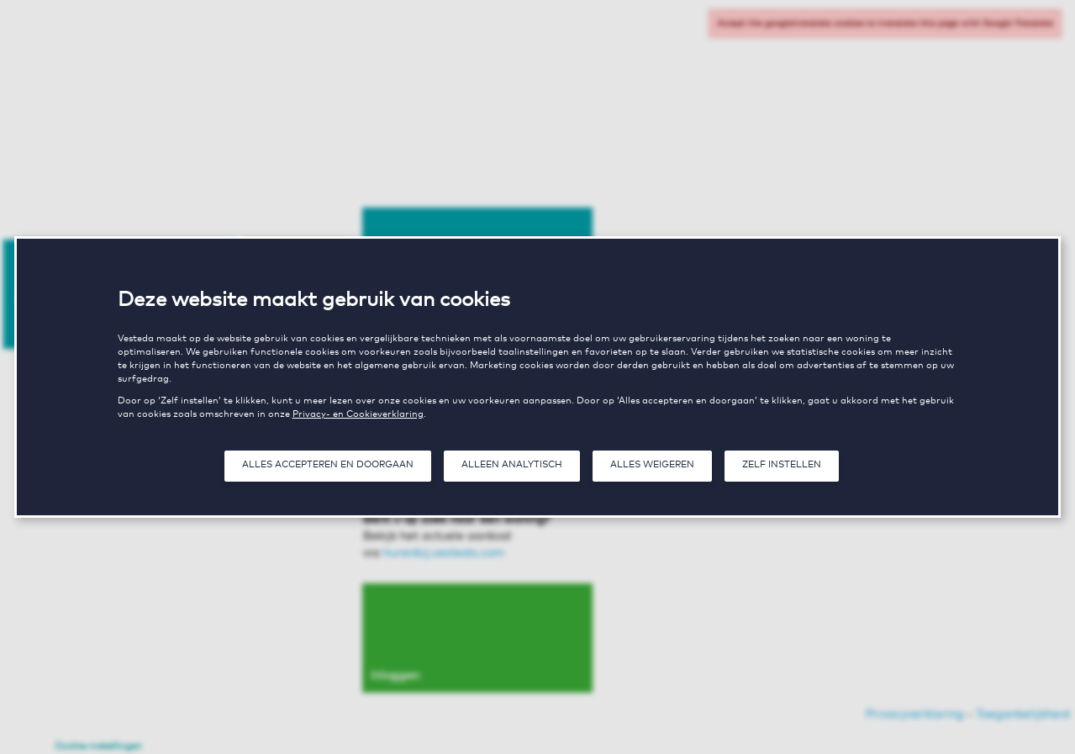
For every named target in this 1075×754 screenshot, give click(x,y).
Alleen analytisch (511, 465)
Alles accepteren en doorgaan (328, 465)
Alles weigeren (652, 465)
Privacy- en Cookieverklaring (358, 414)
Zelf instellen (781, 465)
